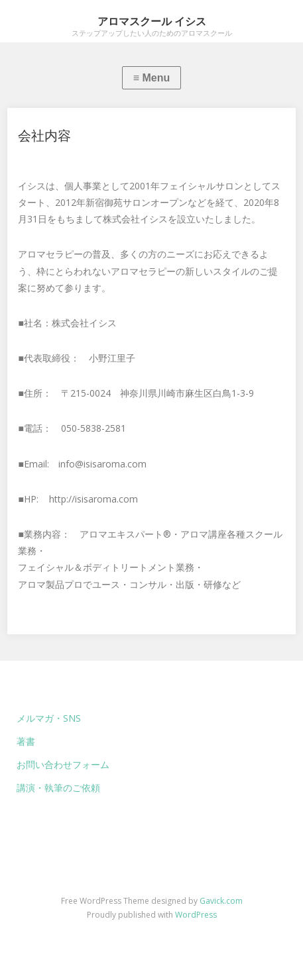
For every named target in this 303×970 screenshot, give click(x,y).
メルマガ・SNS (49, 718)
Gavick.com (221, 900)
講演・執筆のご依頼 (58, 787)
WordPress (196, 914)
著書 (26, 741)
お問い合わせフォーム (63, 764)
